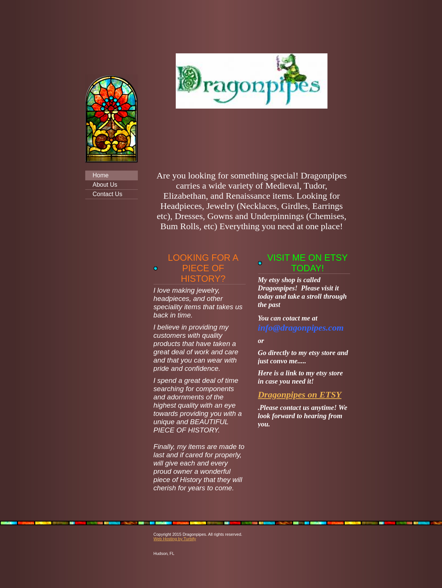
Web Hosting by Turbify (175, 539)
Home (101, 175)
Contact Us (107, 194)
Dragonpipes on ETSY (300, 394)
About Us (105, 184)
